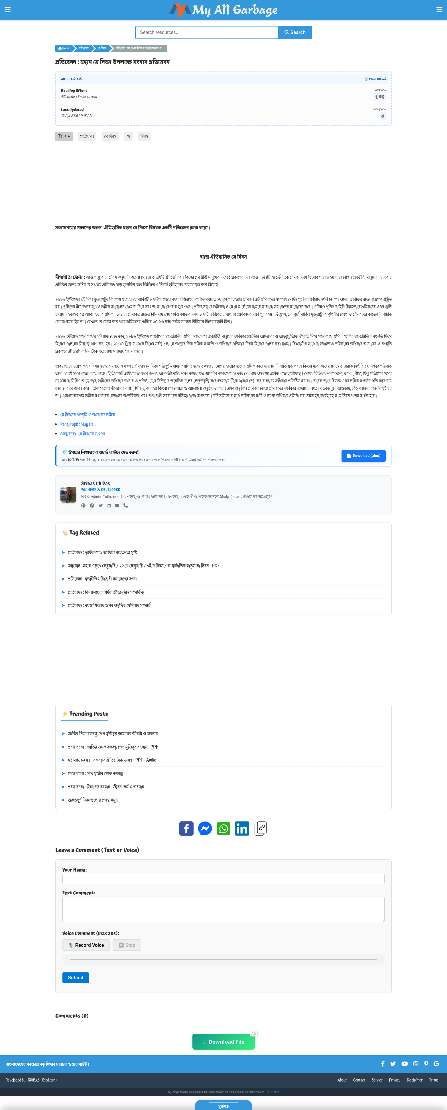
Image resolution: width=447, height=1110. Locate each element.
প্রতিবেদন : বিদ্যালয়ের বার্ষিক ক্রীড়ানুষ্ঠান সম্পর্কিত (102, 592)
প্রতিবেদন (84, 47)
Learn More (272, 1096)
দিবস (144, 136)
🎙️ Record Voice (86, 949)
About (342, 1084)
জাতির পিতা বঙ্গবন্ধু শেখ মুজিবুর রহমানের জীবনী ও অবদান (109, 733)
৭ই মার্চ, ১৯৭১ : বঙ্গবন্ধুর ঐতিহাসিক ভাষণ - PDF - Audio (108, 760)
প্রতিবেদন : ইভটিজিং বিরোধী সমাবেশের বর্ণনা (99, 578)
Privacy (395, 1084)
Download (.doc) (364, 455)
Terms (433, 1084)
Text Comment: (223, 907)
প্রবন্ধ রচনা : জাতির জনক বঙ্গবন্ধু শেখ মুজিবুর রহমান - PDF (109, 746)
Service (377, 1084)
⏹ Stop (126, 949)
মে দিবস (102, 47)
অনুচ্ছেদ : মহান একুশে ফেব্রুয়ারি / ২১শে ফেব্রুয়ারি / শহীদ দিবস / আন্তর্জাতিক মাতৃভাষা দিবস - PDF (140, 565)
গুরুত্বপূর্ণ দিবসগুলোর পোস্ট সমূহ (89, 799)
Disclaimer (415, 1084)
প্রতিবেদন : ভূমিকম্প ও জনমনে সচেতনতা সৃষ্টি (99, 552)
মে (128, 136)
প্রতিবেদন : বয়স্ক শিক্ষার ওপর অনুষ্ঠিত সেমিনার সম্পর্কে (106, 605)
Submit (75, 981)
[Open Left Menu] (7, 10)
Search (293, 32)
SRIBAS (34, 1084)
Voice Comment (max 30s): (90, 937)
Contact (359, 1084)
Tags (64, 136)
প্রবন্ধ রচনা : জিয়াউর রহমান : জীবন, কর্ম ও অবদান (102, 786)
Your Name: (223, 874)
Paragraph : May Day (78, 424)
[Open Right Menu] (439, 10)
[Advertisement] (223, 183)
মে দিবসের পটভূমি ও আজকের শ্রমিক (87, 414)
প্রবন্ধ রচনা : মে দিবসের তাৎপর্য (82, 433)
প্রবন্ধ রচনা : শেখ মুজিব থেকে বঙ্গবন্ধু (92, 773)
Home (64, 47)
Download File (224, 1045)
